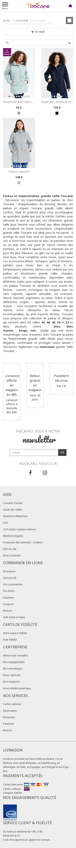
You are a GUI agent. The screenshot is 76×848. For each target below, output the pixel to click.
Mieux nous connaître (15, 655)
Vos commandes (13, 584)
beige (23, 330)
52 (67, 322)
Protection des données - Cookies (23, 542)
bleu (57, 326)
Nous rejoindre (12, 675)
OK (62, 452)
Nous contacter (12, 555)
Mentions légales (13, 536)
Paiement (8, 597)
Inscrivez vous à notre (38, 437)
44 (43, 322)
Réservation (10, 710)
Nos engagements (14, 662)
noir (33, 330)
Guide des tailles (12, 509)
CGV (5, 522)
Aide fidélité (10, 639)
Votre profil (9, 578)
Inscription (9, 571)
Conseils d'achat (12, 503)
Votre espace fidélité (15, 633)
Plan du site (9, 549)
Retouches (9, 717)
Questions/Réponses (15, 516)
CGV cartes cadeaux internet (19, 529)
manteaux (47, 347)
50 (58, 322)
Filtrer (38, 32)
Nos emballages (12, 668)
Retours (7, 610)
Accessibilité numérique (17, 688)
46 (48, 322)
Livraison (8, 604)
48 (53, 322)
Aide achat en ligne (14, 617)
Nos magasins (11, 681)
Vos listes (8, 591)
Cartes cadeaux (12, 704)
